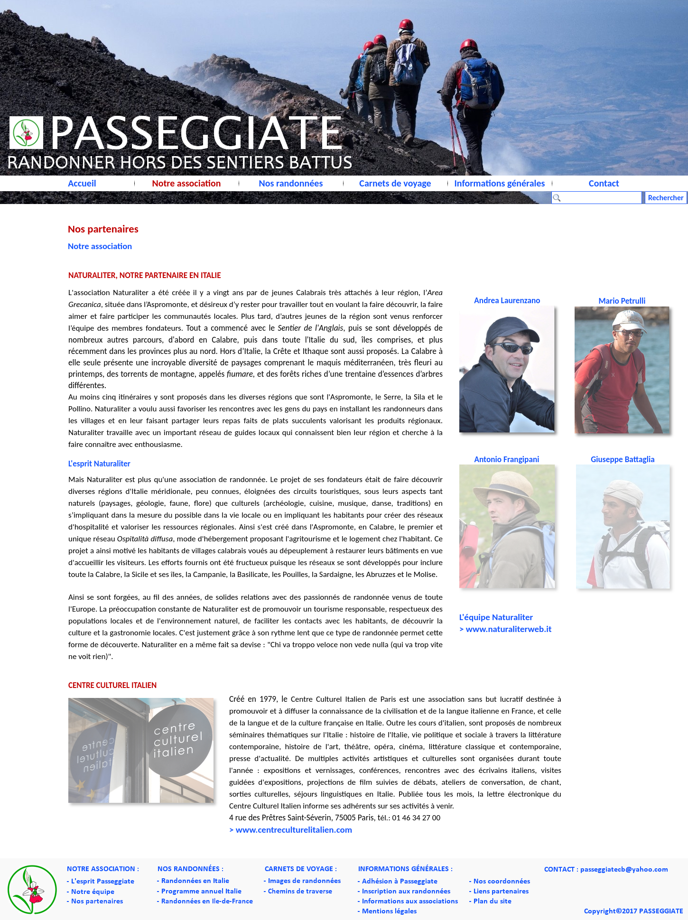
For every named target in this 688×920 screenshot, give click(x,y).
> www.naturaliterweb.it (505, 628)
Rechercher (666, 197)
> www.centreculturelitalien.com (290, 829)
